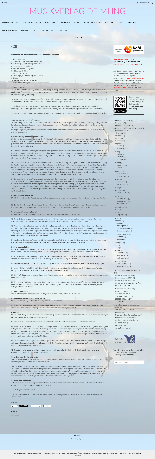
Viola (117, 248)
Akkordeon (119, 133)
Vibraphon (121, 239)
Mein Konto (65, 23)
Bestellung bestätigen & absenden (98, 23)
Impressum (62, 30)
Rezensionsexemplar (32, 23)
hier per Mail (130, 355)
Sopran (119, 168)
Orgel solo (120, 215)
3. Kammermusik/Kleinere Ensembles (127, 128)
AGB (35, 30)
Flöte (117, 152)
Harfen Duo (121, 184)
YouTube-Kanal (137, 106)
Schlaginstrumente (122, 234)
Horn (117, 188)
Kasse (76, 23)
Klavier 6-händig (123, 201)
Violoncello (119, 261)
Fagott (117, 143)
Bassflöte (120, 157)
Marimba (120, 237)
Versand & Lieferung (127, 23)
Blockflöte (119, 136)
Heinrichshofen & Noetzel (124, 317)
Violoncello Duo (122, 264)
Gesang (118, 163)
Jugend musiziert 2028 (123, 280)
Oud (116, 218)
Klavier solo (121, 204)
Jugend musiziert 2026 (123, 275)
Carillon (118, 138)
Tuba (117, 245)
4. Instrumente (119, 131)
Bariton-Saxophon (123, 228)
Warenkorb (50, 23)
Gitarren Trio (121, 176)
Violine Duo (121, 253)
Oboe (117, 210)
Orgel (117, 212)
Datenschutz (47, 30)
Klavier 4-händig (123, 198)
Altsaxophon (121, 226)
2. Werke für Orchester (122, 125)
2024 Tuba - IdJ (120, 291)
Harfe (117, 179)
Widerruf (25, 30)
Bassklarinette (122, 193)
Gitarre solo (121, 173)
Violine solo (121, 255)
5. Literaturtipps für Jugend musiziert (127, 270)
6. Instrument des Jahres (122, 289)
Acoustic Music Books (123, 310)
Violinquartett (122, 258)
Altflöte (119, 154)
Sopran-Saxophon (123, 231)
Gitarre (117, 171)
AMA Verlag (119, 312)
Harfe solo (120, 182)
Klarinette (118, 190)
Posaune (118, 221)
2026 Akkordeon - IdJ (122, 296)
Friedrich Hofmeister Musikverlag (127, 315)
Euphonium (119, 141)
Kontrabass (119, 207)
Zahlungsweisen (9, 30)
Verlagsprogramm (10, 23)
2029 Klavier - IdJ (121, 302)
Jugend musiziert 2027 (123, 278)
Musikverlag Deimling (77, 11)
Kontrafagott (121, 148)
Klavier (117, 196)
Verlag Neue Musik (122, 328)
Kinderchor (121, 165)
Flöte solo (120, 159)
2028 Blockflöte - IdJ (122, 299)
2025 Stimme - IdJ (121, 294)
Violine (117, 250)
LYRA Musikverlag (121, 323)
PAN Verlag (119, 325)
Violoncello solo (122, 266)
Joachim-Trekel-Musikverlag (125, 320)
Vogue (77, 439)
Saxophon (119, 223)
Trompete (118, 243)
